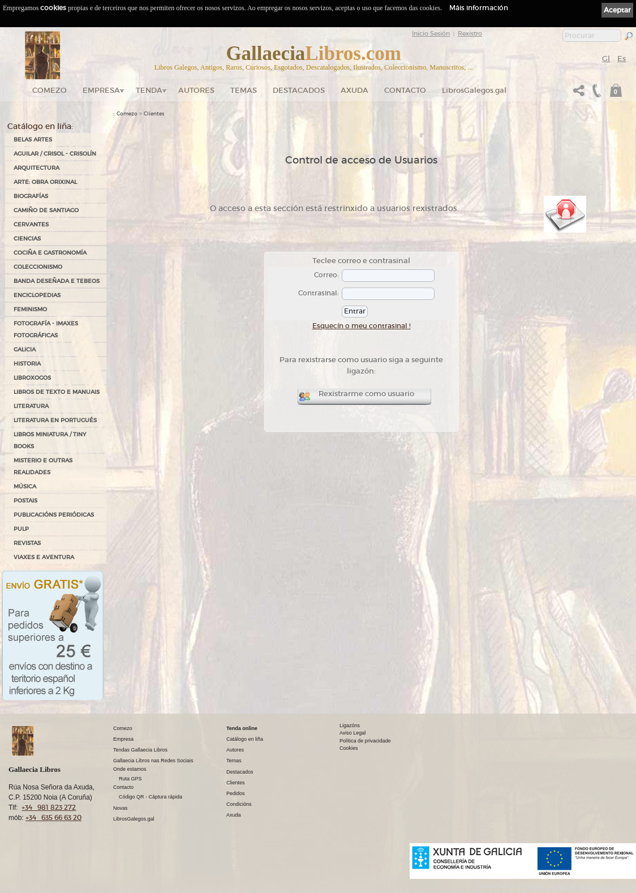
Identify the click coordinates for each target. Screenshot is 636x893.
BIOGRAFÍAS (31, 196)
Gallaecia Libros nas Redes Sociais (153, 760)
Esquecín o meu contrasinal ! (361, 325)
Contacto (405, 90)
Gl (606, 58)
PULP (21, 529)
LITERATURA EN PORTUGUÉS (55, 420)
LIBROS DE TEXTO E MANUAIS (57, 392)
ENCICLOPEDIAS (37, 295)
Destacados (239, 772)
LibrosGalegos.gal (474, 90)
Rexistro (470, 33)
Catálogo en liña (244, 739)
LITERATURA (31, 406)
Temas (243, 90)
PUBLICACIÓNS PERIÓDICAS (54, 514)
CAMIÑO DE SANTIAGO (46, 210)
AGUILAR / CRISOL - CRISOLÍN (55, 153)
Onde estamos (130, 769)
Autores (196, 90)
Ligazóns (350, 725)
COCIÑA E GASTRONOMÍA (50, 252)
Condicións (239, 804)
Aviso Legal (353, 733)
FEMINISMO (30, 309)
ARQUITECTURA (36, 167)
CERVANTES (31, 224)
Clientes (154, 114)
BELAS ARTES (33, 139)
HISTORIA (27, 363)
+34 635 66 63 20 (53, 817)
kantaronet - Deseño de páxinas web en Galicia (576, 886)
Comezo (49, 90)
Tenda (149, 90)
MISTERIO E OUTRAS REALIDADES (43, 466)
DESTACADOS (299, 90)
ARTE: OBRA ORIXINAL (45, 182)
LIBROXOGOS (32, 377)
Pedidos (235, 793)
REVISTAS (27, 543)
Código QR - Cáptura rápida (150, 797)
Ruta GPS (130, 779)
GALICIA (25, 349)
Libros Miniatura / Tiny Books (50, 440)
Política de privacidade (365, 741)
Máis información (478, 7)
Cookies (349, 748)
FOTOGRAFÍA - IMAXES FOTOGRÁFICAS (46, 329)
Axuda (354, 90)
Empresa (101, 90)
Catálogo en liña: (40, 126)
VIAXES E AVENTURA (44, 557)
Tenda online (241, 728)
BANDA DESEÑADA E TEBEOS (57, 281)
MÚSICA (25, 486)
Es (621, 58)
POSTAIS (25, 500)
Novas (120, 808)
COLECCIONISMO (38, 267)
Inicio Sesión (431, 33)
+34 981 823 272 (49, 807)
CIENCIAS (27, 238)
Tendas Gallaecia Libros (140, 750)
